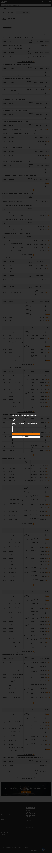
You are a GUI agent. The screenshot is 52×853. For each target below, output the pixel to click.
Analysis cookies (17, 430)
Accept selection (26, 436)
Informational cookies (18, 428)
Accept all (26, 433)
